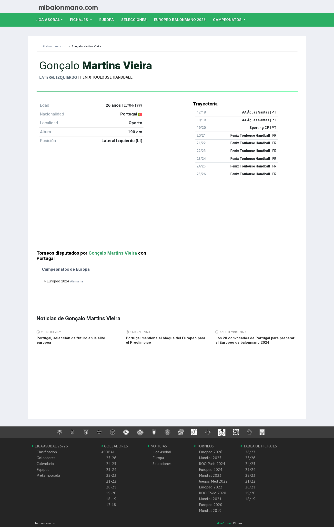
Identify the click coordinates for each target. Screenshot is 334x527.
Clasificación (47, 451)
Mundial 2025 (210, 457)
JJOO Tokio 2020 (212, 492)
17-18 (111, 504)
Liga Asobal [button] (47, 20)
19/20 (250, 492)
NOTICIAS (157, 446)
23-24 (111, 469)
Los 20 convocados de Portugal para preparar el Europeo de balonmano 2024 (254, 340)
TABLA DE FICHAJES (258, 446)
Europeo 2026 (210, 451)
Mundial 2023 (210, 475)
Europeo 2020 (210, 504)
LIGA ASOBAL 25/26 (50, 446)
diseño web (225, 523)
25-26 (111, 457)
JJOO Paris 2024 (212, 463)
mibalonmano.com (53, 46)
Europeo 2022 (210, 487)
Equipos (43, 469)
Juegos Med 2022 (213, 481)
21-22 (111, 481)
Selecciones (135, 19)
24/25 (250, 463)
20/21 (250, 487)
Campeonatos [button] (228, 20)
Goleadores (46, 457)
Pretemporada (48, 475)
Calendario (45, 463)
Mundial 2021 (210, 498)
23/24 (250, 469)
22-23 (111, 475)
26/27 (250, 451)
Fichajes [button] (79, 20)
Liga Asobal (161, 451)
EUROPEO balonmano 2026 (181, 19)
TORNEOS (204, 446)
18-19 (111, 498)
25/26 (250, 457)
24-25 (111, 463)
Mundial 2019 (210, 510)
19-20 (111, 492)
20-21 (111, 487)
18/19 (250, 498)
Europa (108, 19)
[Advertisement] (167, 216)
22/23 (250, 475)
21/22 (250, 481)
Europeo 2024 (210, 469)
